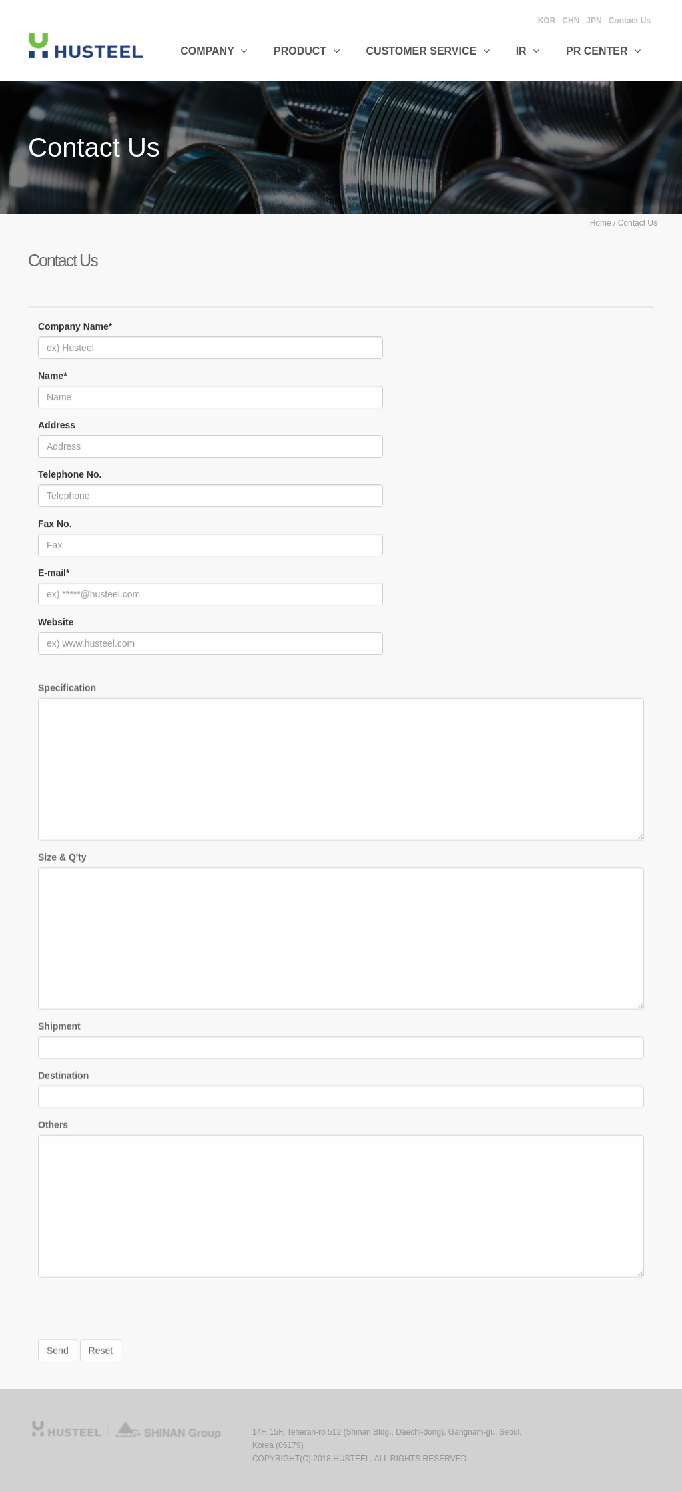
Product (307, 51)
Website (55, 622)
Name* (52, 376)
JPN (593, 20)
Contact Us (630, 20)
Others (53, 1128)
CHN (570, 20)
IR (527, 51)
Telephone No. (69, 475)
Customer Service (428, 51)
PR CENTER (603, 51)
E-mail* (53, 573)
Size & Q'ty (62, 860)
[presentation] (139, 1317)
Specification (67, 691)
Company (213, 51)
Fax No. (55, 524)
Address (56, 425)
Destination (63, 1079)
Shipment (59, 1029)
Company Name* (75, 327)
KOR (547, 20)
